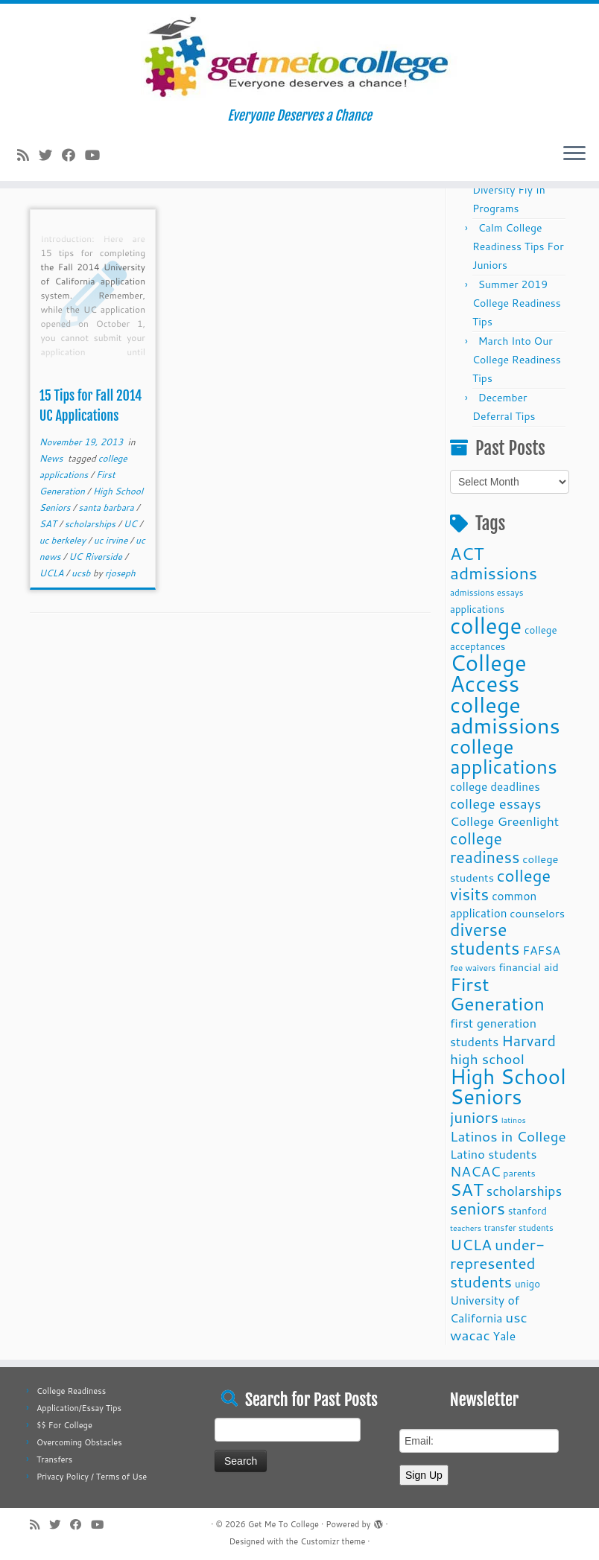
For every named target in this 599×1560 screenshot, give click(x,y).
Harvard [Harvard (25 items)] (528, 1040)
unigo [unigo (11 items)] (527, 1283)
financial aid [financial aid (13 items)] (528, 967)
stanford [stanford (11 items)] (527, 1210)
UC (131, 524)
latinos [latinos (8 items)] (513, 1119)
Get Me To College (283, 1524)
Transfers (54, 1459)
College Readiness (71, 1391)
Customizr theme (332, 1541)
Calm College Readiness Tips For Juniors (518, 246)
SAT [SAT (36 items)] (467, 1189)
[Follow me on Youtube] (97, 155)
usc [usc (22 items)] (516, 1317)
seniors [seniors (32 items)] (477, 1208)
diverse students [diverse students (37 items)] (485, 939)
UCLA (52, 573)
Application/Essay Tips (79, 1408)
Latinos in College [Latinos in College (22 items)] (508, 1136)
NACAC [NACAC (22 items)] (475, 1171)
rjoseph (120, 573)
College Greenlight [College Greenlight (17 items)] (504, 821)
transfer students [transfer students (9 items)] (519, 1227)
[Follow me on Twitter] (50, 155)
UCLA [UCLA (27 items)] (471, 1244)
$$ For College (64, 1425)
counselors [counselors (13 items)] (537, 913)
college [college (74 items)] (486, 625)
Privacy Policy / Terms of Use (92, 1477)
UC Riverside (96, 556)
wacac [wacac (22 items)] (470, 1335)
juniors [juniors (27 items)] (474, 1117)
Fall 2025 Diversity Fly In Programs (508, 190)
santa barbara (107, 507)
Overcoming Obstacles (79, 1442)
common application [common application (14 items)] (493, 904)
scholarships (91, 524)
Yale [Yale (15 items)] (504, 1336)
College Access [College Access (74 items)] (488, 672)
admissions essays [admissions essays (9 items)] (487, 592)
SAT (49, 524)
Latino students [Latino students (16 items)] (493, 1153)
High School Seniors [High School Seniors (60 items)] (508, 1086)
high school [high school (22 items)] (487, 1058)
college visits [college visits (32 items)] (500, 884)
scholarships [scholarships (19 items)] (524, 1191)
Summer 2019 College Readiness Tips (516, 303)
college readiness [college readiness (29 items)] (485, 847)
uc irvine (112, 540)
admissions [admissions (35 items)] (493, 573)
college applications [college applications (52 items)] (503, 756)
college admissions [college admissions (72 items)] (505, 714)
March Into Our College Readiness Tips (516, 360)
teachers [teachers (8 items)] (465, 1227)
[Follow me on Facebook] (73, 155)
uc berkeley (63, 540)
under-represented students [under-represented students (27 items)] (497, 1263)
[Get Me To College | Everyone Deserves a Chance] (299, 56)
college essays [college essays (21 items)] (495, 803)
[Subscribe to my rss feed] (28, 155)
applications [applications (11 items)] (477, 609)
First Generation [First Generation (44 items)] (497, 993)
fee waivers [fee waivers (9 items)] (472, 967)
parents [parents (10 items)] (519, 1172)
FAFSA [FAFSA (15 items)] (541, 950)
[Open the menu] (574, 154)
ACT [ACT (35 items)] (467, 553)
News (52, 458)
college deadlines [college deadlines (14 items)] (495, 786)
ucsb (82, 573)
